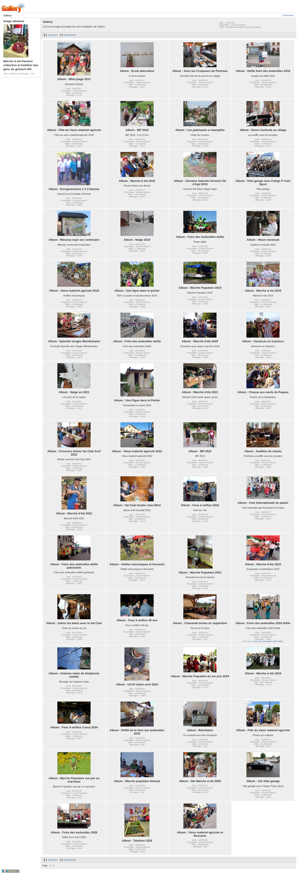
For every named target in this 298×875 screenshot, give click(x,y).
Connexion (288, 15)
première (53, 35)
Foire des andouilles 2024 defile (268, 641)
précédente (70, 35)
